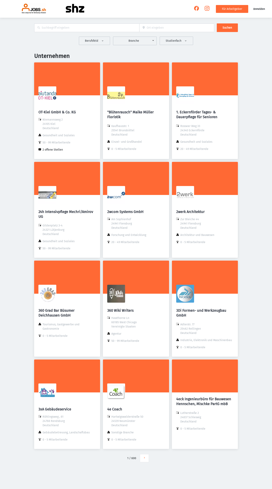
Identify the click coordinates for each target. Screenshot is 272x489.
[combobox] (86, 27)
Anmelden (259, 9)
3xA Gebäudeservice (54, 409)
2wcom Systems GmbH (125, 212)
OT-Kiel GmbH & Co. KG (57, 112)
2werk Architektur (190, 212)
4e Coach (114, 409)
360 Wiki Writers (120, 310)
